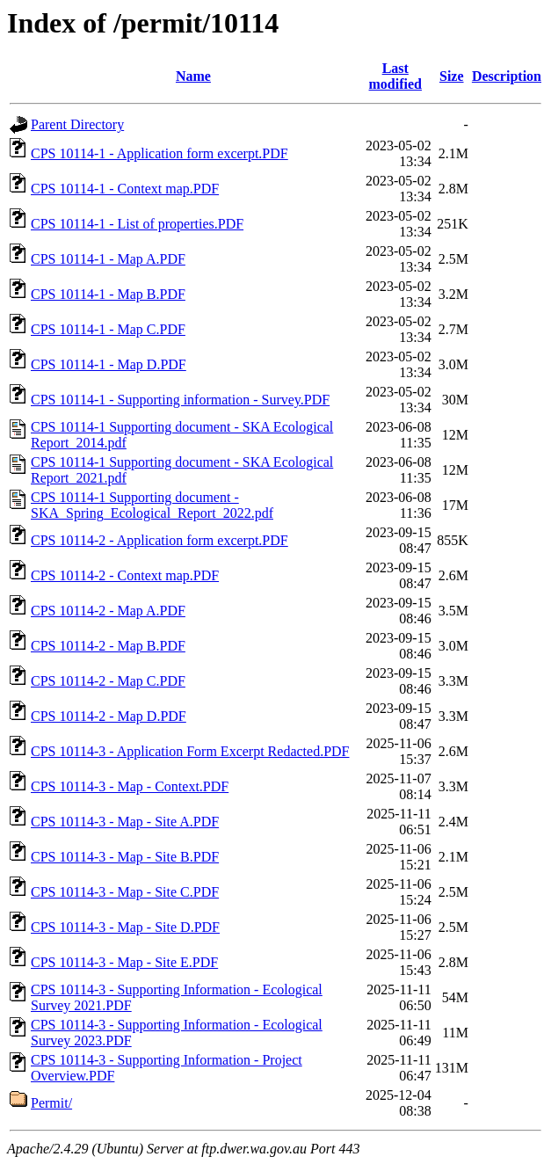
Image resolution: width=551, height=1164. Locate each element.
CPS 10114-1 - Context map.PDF (125, 188)
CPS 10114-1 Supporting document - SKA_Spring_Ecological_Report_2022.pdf (152, 505)
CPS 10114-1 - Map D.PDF (108, 364)
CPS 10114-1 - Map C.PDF (108, 329)
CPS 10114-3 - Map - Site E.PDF (124, 962)
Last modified (395, 76)
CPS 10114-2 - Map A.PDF (108, 610)
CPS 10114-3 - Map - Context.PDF (129, 786)
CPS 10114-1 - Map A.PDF (108, 258)
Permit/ (51, 1102)
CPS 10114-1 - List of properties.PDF (137, 223)
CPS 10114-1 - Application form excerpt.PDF (159, 153)
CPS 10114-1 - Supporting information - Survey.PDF (180, 399)
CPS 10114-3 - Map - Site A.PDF (125, 821)
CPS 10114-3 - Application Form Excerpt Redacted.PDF (190, 751)
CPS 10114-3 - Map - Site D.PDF (125, 927)
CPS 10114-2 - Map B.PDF (108, 645)
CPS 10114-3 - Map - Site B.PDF (125, 856)
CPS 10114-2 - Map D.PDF (108, 716)
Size (451, 76)
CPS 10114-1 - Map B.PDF (108, 294)
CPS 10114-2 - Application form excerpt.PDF (159, 540)
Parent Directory (77, 124)
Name (193, 76)
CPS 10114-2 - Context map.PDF (125, 575)
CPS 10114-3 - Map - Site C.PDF (125, 891)
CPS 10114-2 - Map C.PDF (108, 680)
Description (506, 76)
